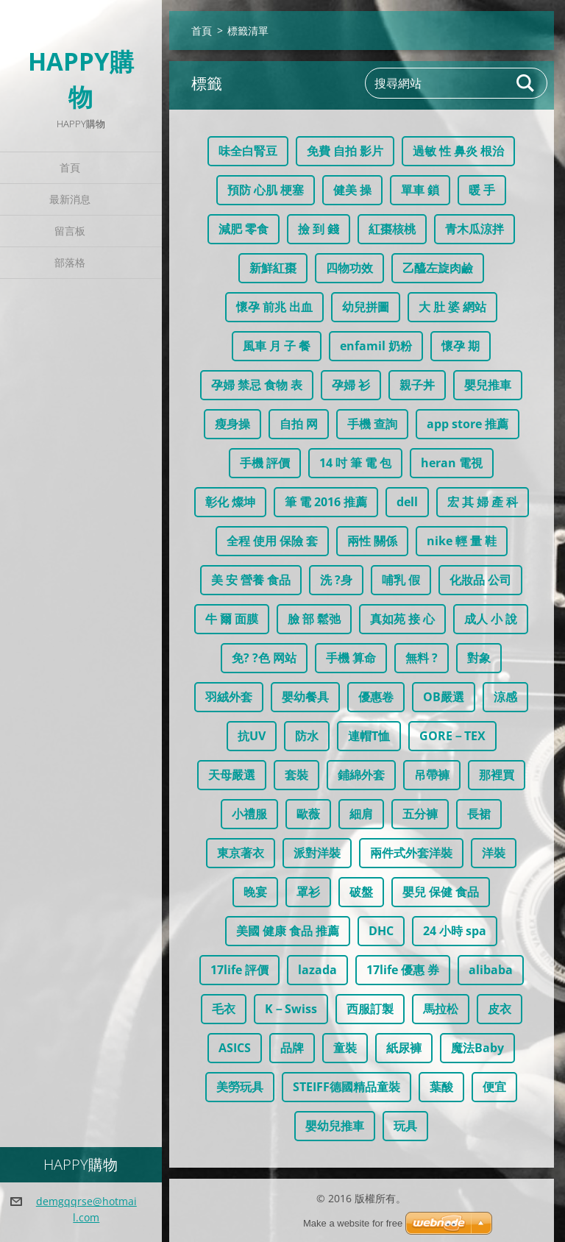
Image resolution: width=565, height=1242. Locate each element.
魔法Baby (477, 1048)
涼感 (505, 697)
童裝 (345, 1048)
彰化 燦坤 (230, 502)
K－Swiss (291, 1009)
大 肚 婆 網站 (452, 307)
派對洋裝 (317, 853)
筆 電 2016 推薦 (326, 502)
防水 (307, 736)
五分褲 (420, 814)
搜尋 (526, 83)
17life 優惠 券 (402, 970)
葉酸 (441, 1087)
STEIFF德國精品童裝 (346, 1087)
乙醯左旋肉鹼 (437, 268)
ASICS (234, 1048)
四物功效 (349, 268)
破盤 (361, 892)
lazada (317, 970)
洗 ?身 (336, 580)
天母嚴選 (231, 775)
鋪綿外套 (361, 775)
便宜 (494, 1087)
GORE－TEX (452, 736)
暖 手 (482, 190)
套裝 (296, 775)
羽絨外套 (228, 697)
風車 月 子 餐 (276, 346)
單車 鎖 (420, 190)
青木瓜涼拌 (474, 229)
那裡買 (496, 775)
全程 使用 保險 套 (272, 541)
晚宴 (255, 892)
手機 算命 (351, 658)
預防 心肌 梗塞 (265, 190)
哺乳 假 (401, 580)
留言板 (69, 231)
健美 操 (352, 190)
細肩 (361, 814)
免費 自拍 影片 (345, 151)
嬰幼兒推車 (334, 1126)
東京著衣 (240, 853)
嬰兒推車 (487, 385)
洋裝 (493, 853)
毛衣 (223, 1009)
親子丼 (417, 385)
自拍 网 (299, 424)
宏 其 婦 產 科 (482, 502)
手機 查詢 (372, 424)
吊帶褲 (431, 775)
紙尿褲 (404, 1048)
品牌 (292, 1048)
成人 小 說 (490, 619)
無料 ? (421, 658)
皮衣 (499, 1009)
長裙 (479, 814)
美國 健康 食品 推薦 (287, 931)
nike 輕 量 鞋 (462, 541)
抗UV (252, 736)
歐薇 (308, 814)
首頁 (70, 167)
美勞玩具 (239, 1087)
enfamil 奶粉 (376, 346)
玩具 (405, 1126)
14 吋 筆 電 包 (355, 463)
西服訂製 (370, 1009)
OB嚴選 (443, 697)
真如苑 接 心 (402, 619)
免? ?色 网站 (264, 658)
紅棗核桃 (392, 229)
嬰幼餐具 (305, 697)
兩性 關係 (372, 541)
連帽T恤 (369, 736)
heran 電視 (452, 463)
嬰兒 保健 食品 (440, 892)
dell (407, 502)
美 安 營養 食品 (251, 580)
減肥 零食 (243, 229)
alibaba (491, 970)
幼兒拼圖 (365, 307)
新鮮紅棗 (272, 268)
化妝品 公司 (480, 580)
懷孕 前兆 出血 (274, 307)
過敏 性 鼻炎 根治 (458, 151)
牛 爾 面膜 (231, 619)
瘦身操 (232, 424)
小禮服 (249, 814)
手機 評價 (265, 463)
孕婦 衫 (351, 385)
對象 (479, 658)
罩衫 (308, 892)
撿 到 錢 (318, 229)
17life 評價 (239, 970)
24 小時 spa (454, 931)
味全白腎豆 (247, 151)
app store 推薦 (467, 424)
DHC (381, 931)
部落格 (69, 262)
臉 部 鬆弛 (314, 619)
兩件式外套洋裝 (411, 853)
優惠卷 (376, 697)
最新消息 (69, 199)
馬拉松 (440, 1009)
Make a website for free (352, 1223)
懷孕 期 (460, 346)
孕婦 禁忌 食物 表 (256, 385)
